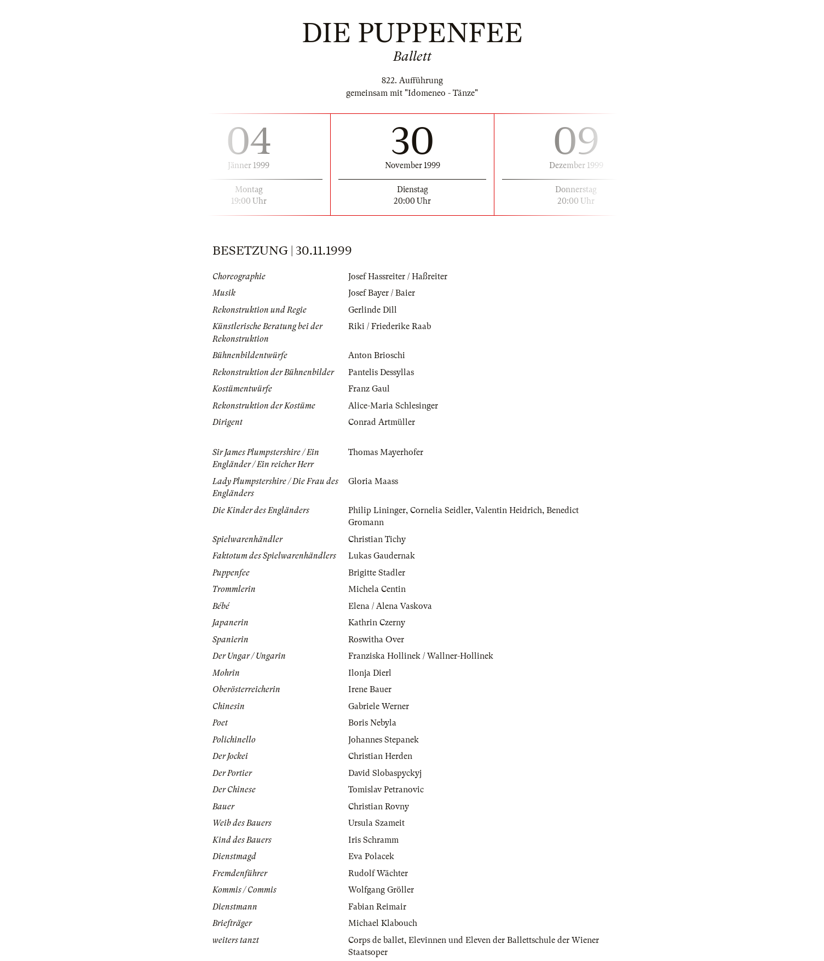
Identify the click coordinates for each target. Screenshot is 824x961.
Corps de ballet (376, 940)
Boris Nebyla (372, 723)
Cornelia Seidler (440, 510)
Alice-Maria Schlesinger (393, 406)
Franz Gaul (369, 389)
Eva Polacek (371, 856)
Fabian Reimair (377, 907)
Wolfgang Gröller (381, 890)
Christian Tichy (377, 539)
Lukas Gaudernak (381, 556)
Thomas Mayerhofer (385, 452)
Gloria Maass (373, 481)
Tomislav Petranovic (386, 790)
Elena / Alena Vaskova (390, 606)
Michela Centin (377, 589)
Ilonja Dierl (369, 673)
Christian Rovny (378, 807)
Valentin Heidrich (508, 510)
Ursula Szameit (376, 823)
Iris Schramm (373, 840)
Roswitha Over (376, 639)
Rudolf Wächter (378, 873)
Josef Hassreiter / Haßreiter (397, 276)
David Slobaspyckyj (385, 773)
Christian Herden (380, 756)
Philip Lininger (377, 510)
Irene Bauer (369, 689)
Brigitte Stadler (376, 573)
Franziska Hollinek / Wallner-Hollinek (420, 656)
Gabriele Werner (378, 706)
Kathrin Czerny (376, 623)
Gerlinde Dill (372, 310)
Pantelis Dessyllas (381, 372)
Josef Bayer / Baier (381, 293)
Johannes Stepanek (383, 740)
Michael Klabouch (382, 923)
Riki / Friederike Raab (389, 326)
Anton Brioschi (376, 355)
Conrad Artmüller (381, 422)
